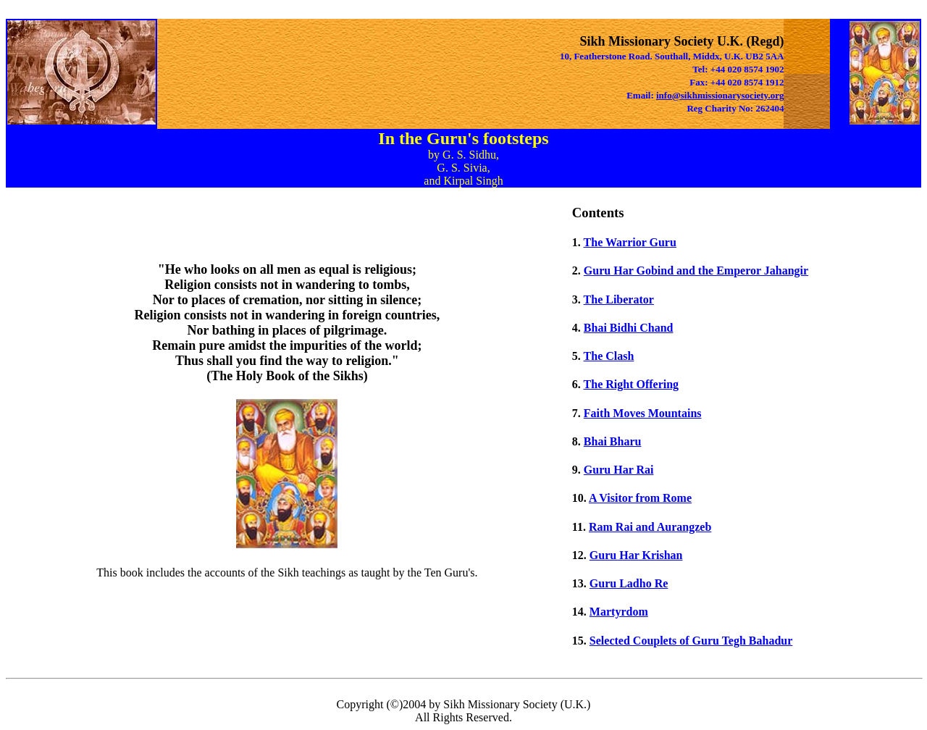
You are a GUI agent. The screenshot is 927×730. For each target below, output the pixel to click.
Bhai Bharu (613, 441)
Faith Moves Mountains (643, 413)
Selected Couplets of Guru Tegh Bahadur (691, 640)
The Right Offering (631, 384)
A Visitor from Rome (640, 498)
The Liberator (619, 299)
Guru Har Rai (619, 469)
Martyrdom (619, 611)
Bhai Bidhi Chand (629, 328)
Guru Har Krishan (636, 555)
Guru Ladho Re (629, 583)
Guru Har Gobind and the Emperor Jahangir (696, 270)
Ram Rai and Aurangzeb (650, 527)
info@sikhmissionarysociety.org (720, 95)
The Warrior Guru (630, 242)
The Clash (609, 356)
